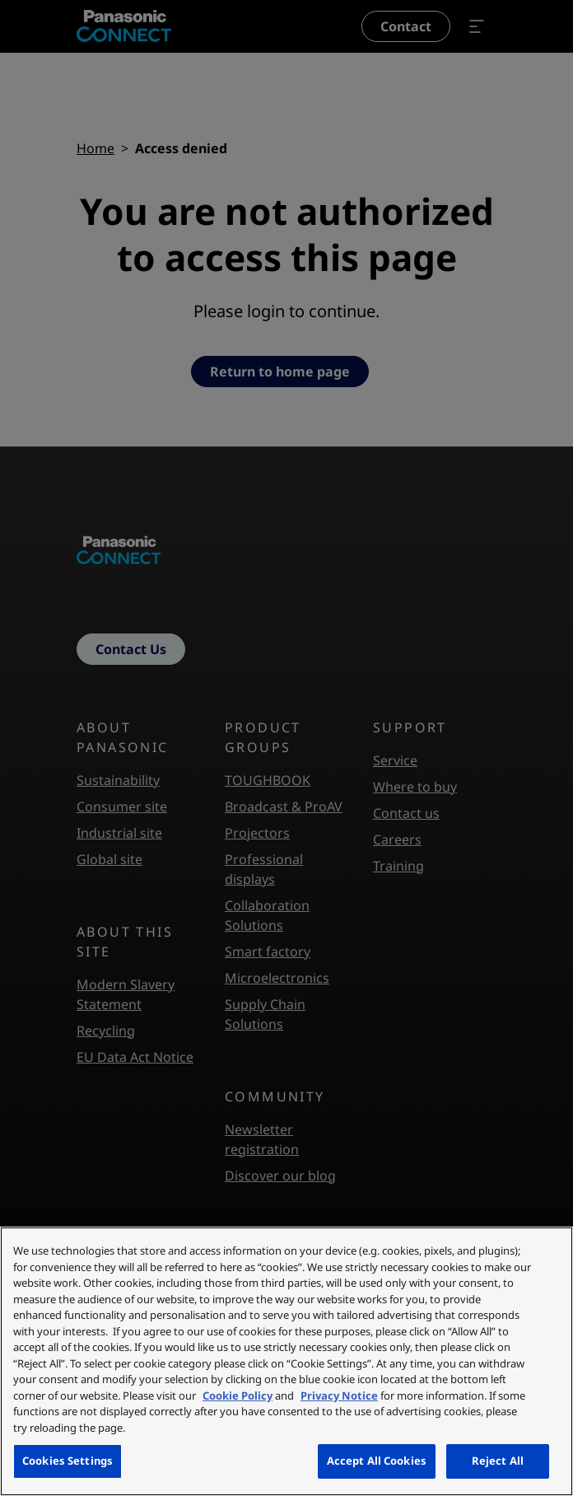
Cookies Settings (67, 1460)
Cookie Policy (238, 1395)
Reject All (498, 1460)
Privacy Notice (339, 1395)
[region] (286, 1361)
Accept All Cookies (376, 1460)
